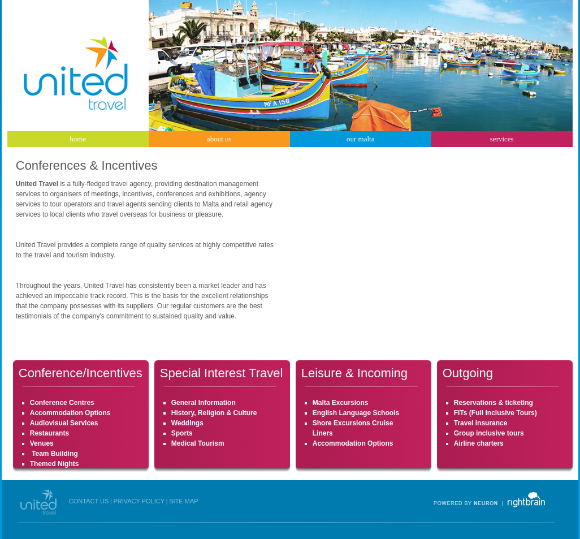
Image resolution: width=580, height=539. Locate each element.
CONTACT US (89, 501)
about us (219, 139)
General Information (203, 403)
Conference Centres (62, 403)
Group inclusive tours (489, 433)
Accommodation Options (70, 413)
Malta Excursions (341, 403)
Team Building (54, 454)
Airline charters (479, 443)
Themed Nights (54, 464)
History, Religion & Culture (214, 413)
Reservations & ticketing (493, 403)
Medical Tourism (197, 443)
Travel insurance (481, 423)
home (78, 139)
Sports (182, 433)
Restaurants (49, 433)
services (502, 139)
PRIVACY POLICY (139, 501)
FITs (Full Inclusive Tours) (495, 413)
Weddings (187, 423)
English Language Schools (356, 413)
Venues (42, 443)
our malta (360, 139)
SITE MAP (183, 501)
